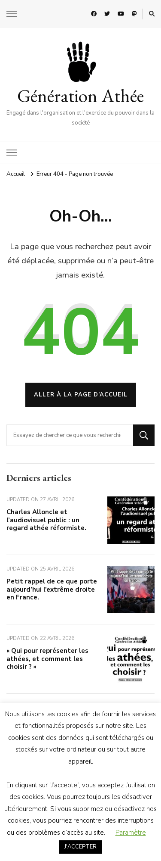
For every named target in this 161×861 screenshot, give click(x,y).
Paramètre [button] (130, 832)
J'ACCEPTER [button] (80, 847)
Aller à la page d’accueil (81, 395)
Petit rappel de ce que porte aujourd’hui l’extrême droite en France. (51, 589)
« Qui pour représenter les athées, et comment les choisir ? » (47, 658)
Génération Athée (80, 96)
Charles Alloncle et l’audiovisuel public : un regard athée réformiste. (46, 520)
